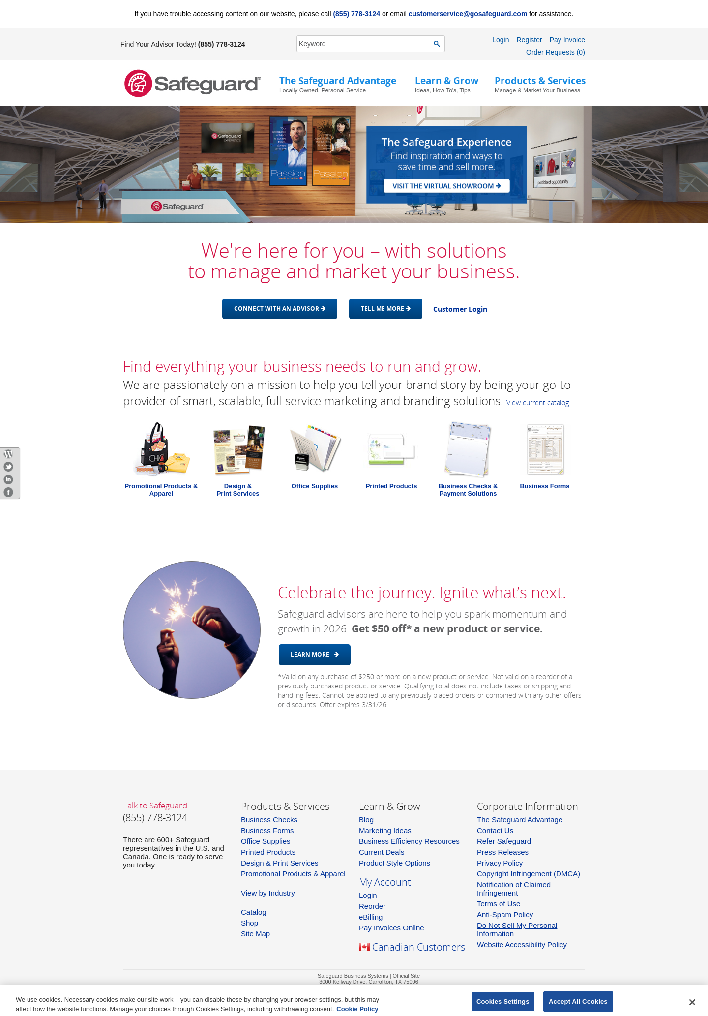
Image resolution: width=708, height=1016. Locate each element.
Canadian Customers (418, 947)
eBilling (371, 917)
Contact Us (495, 830)
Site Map (255, 933)
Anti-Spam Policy (505, 914)
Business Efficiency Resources (409, 841)
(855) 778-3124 (356, 14)
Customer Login (460, 309)
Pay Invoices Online (391, 928)
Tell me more (386, 308)
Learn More (315, 654)
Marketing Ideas (385, 830)
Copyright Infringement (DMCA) (528, 873)
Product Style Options (394, 863)
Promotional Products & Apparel (161, 489)
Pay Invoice (567, 40)
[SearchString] (365, 43)
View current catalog (537, 402)
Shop (249, 923)
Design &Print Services (238, 489)
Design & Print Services (280, 863)
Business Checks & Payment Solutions (468, 489)
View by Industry (268, 893)
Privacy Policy (500, 863)
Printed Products (391, 486)
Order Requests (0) (555, 52)
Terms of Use (498, 903)
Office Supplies (315, 486)
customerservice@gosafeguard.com (468, 14)
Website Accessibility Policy (522, 944)
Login (500, 40)
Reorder (372, 906)
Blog (366, 819)
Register (529, 40)
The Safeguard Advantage (519, 819)
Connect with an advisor (279, 308)
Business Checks (269, 819)
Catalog (253, 912)
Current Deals (382, 852)
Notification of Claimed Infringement (514, 888)
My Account (385, 882)
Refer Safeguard (504, 841)
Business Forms (544, 486)
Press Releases (503, 852)
